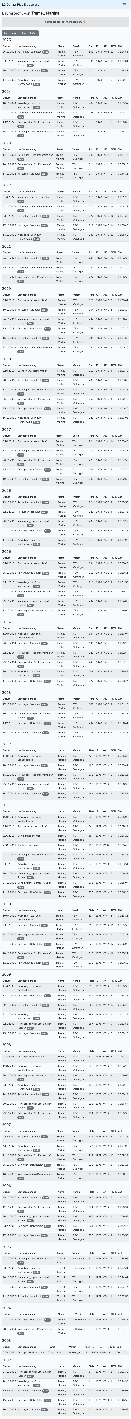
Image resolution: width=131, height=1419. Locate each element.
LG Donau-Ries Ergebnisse (20, 5)
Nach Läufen (29, 33)
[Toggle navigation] (124, 5)
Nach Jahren (11, 33)
